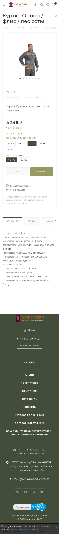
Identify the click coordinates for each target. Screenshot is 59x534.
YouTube (25, 491)
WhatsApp (41, 491)
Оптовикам (29, 399)
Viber (33, 491)
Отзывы (32, 221)
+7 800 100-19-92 (30, 338)
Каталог (29, 362)
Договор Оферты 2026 (29, 423)
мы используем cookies (24, 529)
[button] (20, 78)
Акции (29, 375)
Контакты (29, 407)
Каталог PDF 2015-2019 (29, 415)
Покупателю (29, 383)
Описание (12, 221)
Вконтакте (17, 491)
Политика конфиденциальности (29, 515)
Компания (29, 391)
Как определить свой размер (21, 137)
